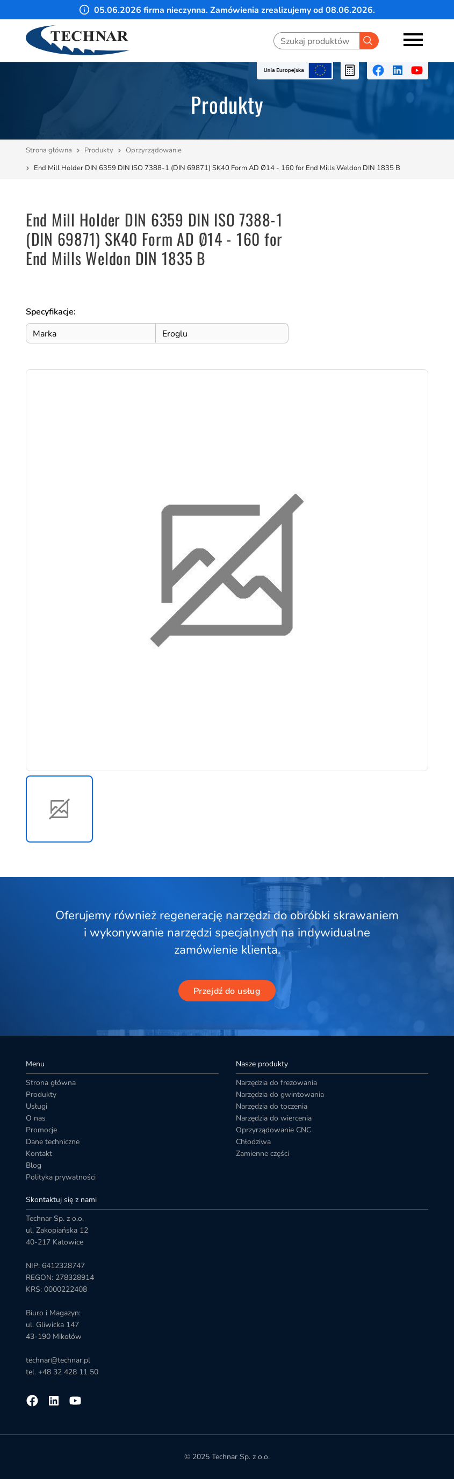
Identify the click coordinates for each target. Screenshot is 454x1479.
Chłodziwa (253, 1142)
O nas (36, 1118)
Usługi (36, 1106)
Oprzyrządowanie (154, 150)
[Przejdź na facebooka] (378, 70)
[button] (59, 809)
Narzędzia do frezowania (276, 1083)
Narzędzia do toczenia (271, 1106)
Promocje (41, 1130)
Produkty (98, 150)
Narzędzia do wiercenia (274, 1118)
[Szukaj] (369, 40)
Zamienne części (262, 1153)
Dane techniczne (53, 1142)
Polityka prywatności (61, 1177)
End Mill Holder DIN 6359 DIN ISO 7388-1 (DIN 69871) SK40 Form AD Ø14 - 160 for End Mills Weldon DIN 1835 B (217, 168)
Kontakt (39, 1153)
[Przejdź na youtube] (417, 70)
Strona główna (49, 150)
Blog (33, 1165)
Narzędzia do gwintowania (280, 1094)
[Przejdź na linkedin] (397, 70)
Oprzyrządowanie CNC (273, 1130)
